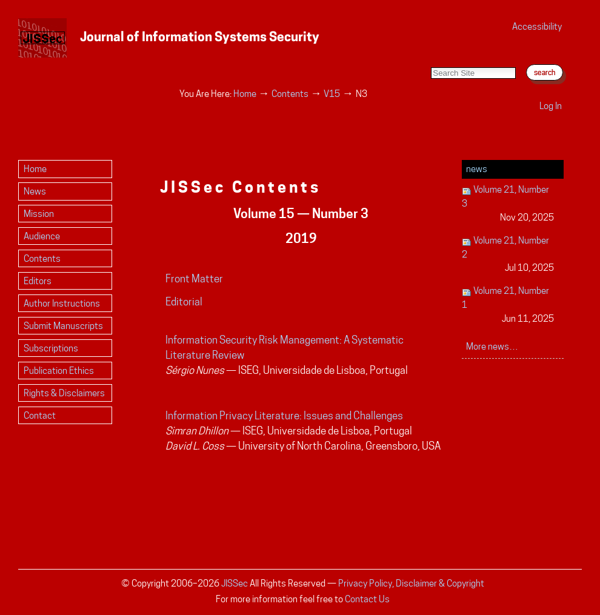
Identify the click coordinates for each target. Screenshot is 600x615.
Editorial (183, 302)
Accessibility (537, 26)
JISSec (234, 583)
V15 (332, 93)
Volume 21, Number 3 (508, 204)
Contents (290, 93)
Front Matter (194, 279)
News (476, 169)
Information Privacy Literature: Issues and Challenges (284, 416)
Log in (550, 105)
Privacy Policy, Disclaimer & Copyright (411, 583)
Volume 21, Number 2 (508, 254)
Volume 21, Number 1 (508, 305)
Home (244, 93)
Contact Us (367, 599)
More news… (492, 346)
